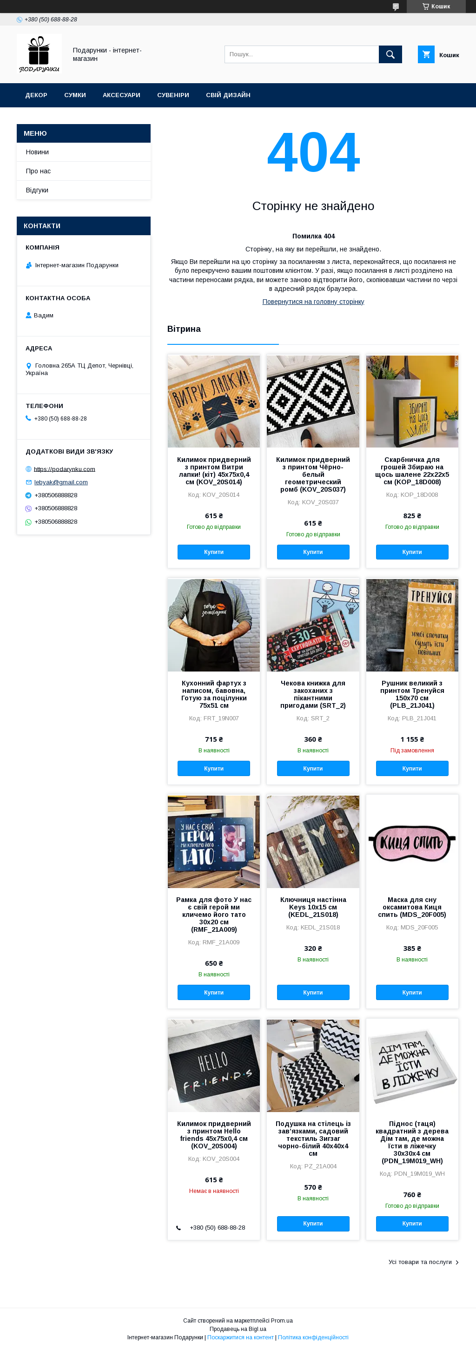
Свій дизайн (228, 95)
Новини (37, 152)
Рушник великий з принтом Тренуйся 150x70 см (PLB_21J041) (412, 694)
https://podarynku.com (64, 468)
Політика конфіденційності (313, 1337)
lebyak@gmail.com (61, 482)
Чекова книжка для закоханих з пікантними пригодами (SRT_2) (313, 694)
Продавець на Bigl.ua (238, 1329)
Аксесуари (121, 95)
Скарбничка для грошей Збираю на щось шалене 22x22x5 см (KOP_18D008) (412, 471)
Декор (36, 95)
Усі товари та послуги (420, 1261)
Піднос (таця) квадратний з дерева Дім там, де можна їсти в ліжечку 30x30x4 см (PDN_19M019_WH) (412, 1142)
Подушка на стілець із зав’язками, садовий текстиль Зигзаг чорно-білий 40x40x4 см (313, 1138)
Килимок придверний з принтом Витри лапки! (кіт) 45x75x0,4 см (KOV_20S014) (214, 471)
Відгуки (37, 190)
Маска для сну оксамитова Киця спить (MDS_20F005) (412, 907)
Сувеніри (173, 95)
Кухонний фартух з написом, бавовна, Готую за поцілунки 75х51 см (214, 694)
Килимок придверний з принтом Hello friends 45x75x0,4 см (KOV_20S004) (214, 1135)
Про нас (38, 171)
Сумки (75, 95)
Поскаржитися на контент (240, 1337)
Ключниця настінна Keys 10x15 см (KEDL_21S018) (313, 907)
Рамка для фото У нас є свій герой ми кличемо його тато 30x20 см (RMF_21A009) (213, 914)
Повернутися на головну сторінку (313, 301)
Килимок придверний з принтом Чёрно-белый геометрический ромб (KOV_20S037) (313, 474)
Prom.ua (282, 1320)
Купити (214, 552)
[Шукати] (390, 54)
